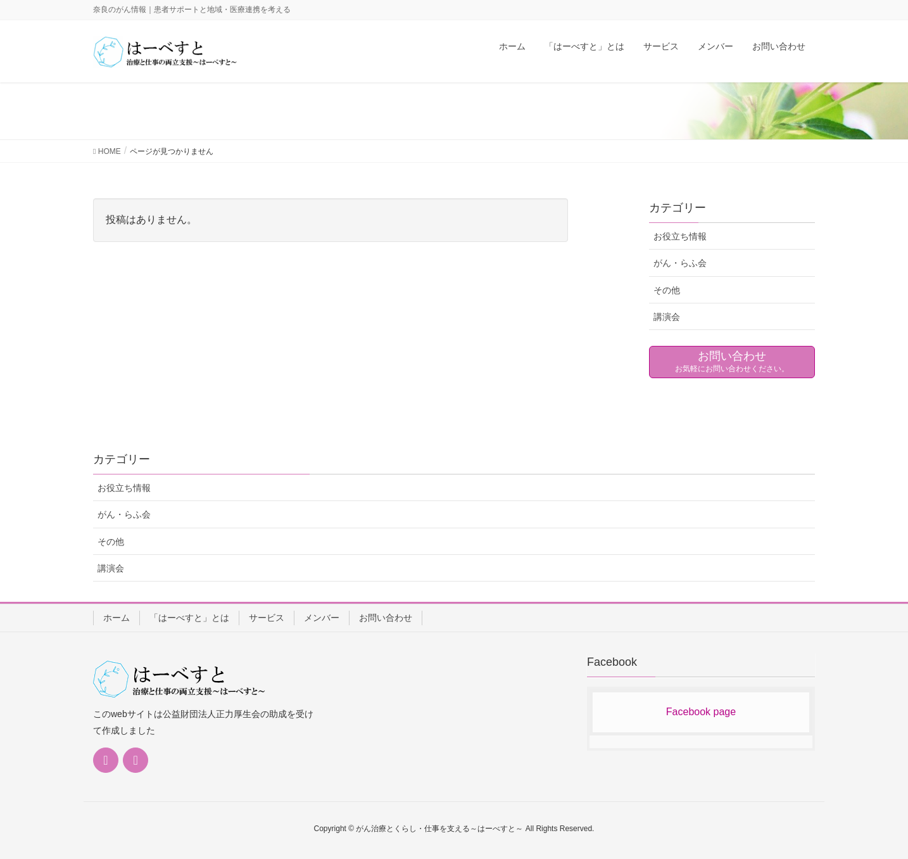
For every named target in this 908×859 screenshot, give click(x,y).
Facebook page (701, 711)
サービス (266, 618)
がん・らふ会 (680, 263)
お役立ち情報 (680, 236)
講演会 (666, 317)
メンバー (321, 618)
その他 (666, 290)
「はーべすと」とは (189, 618)
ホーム (116, 618)
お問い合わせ (385, 618)
